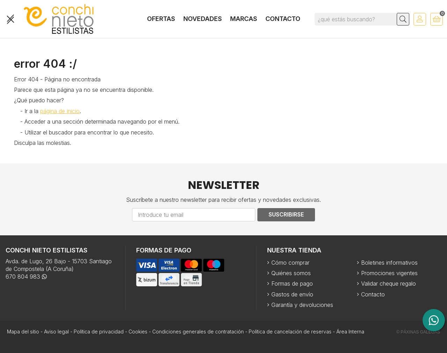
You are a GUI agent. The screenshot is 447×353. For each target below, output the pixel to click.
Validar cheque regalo (388, 283)
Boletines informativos (389, 262)
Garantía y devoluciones (302, 304)
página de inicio (60, 111)
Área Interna (350, 331)
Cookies (138, 331)
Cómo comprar (290, 262)
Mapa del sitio (23, 331)
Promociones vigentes (389, 273)
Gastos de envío (292, 294)
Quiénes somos (291, 273)
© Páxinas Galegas (418, 332)
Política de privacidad (99, 331)
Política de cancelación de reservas (290, 331)
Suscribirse (286, 214)
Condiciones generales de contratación (198, 331)
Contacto (373, 294)
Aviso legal (56, 331)
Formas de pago (292, 283)
